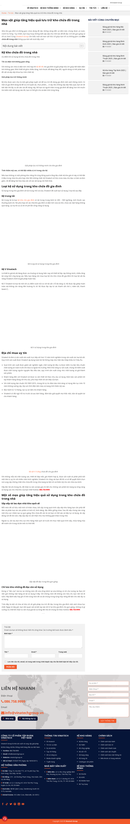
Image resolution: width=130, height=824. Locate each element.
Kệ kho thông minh (50, 8)
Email (34, 652)
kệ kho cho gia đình (26, 200)
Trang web (62, 652)
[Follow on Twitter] (11, 804)
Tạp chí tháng (51, 752)
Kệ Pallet (82, 745)
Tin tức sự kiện (51, 745)
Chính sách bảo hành (108, 741)
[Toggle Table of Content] (80, 46)
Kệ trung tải (83, 758)
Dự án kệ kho (51, 748)
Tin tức (94, 8)
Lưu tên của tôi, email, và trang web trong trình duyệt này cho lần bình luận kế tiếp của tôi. (43, 662)
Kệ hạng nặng (84, 755)
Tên (6, 652)
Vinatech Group (22, 36)
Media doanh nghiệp (53, 758)
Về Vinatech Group (116, 3)
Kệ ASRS (82, 777)
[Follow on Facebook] (3, 804)
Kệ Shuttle (82, 774)
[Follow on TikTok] (7, 804)
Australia (5, 789)
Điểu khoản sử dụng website (111, 758)
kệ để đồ (39, 67)
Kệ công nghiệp (84, 748)
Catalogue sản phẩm (86, 762)
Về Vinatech (32, 8)
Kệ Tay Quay (83, 784)
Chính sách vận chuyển (108, 752)
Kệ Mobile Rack (84, 781)
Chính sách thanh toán (108, 748)
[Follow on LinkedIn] (19, 804)
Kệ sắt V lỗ (82, 752)
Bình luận (8, 633)
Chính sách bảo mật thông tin (111, 755)
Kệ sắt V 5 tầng (35, 471)
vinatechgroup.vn (16, 757)
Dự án (83, 8)
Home (4, 13)
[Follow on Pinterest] (15, 804)
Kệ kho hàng (70, 8)
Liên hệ (105, 8)
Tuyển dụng (50, 762)
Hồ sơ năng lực (51, 755)
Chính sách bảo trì (107, 745)
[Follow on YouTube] (23, 804)
